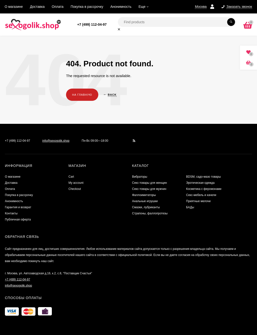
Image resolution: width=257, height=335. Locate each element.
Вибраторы (139, 176)
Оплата (58, 7)
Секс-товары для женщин (149, 183)
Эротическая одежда (200, 183)
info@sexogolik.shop (55, 140)
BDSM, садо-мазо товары (203, 176)
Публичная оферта (18, 219)
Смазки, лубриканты (146, 207)
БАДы (190, 207)
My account (75, 183)
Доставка (37, 7)
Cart (71, 176)
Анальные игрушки (145, 201)
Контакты (11, 213)
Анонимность (120, 7)
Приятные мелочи (198, 201)
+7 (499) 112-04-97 (92, 24)
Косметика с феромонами (203, 189)
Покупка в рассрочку (87, 7)
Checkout (74, 189)
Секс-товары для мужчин (149, 189)
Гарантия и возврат (18, 207)
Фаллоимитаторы (144, 195)
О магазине (14, 7)
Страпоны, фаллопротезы (150, 213)
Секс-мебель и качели (201, 195)
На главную (82, 94)
